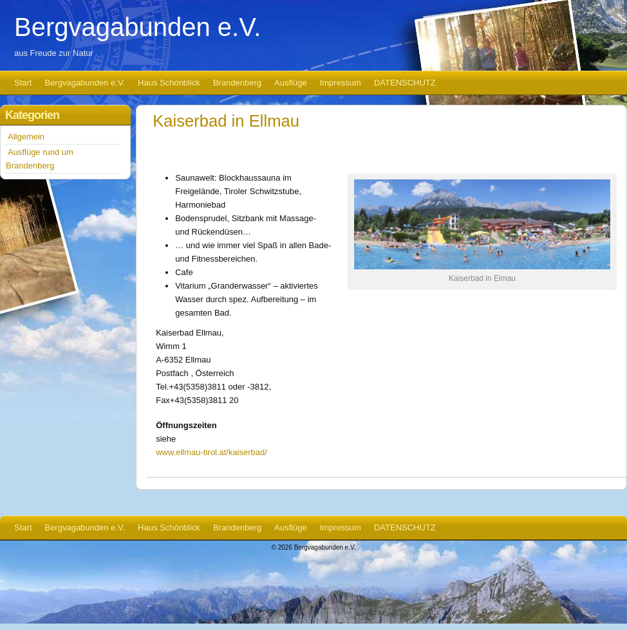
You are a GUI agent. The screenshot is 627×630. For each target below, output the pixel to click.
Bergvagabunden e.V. (137, 27)
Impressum (340, 82)
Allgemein (26, 136)
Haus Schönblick (169, 82)
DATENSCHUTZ (405, 82)
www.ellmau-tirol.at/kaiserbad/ (211, 452)
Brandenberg (237, 82)
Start (23, 82)
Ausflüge (290, 82)
